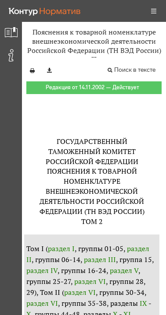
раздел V (124, 270)
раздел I (61, 248)
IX (143, 303)
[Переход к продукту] (45, 11)
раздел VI (90, 281)
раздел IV (42, 270)
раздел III (100, 259)
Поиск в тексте (134, 70)
